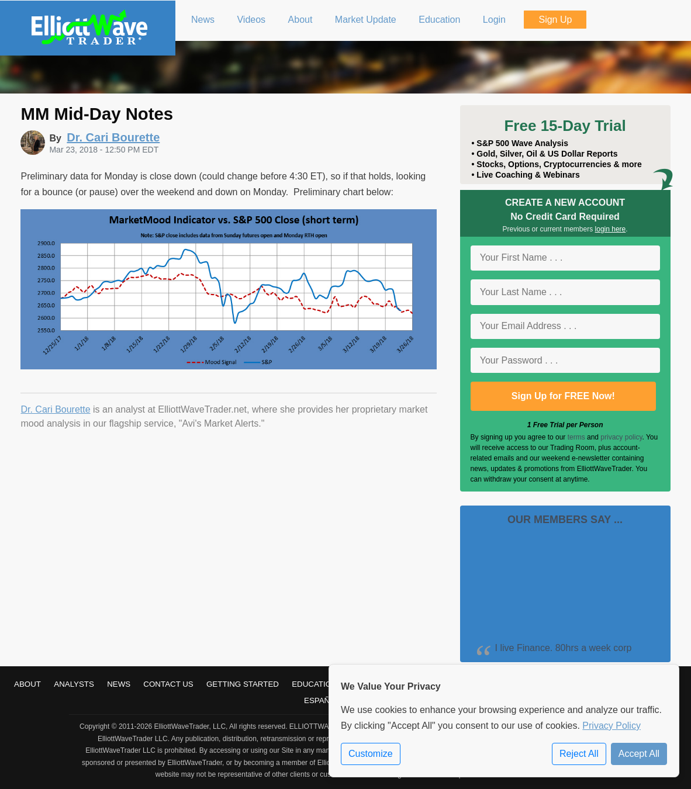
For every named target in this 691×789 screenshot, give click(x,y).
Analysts (74, 684)
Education (314, 684)
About (27, 684)
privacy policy (621, 437)
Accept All (639, 754)
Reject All (579, 754)
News (118, 684)
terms (576, 437)
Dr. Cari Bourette (55, 409)
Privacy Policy (611, 726)
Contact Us (168, 684)
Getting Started (242, 684)
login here (610, 229)
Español (322, 700)
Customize (370, 754)
